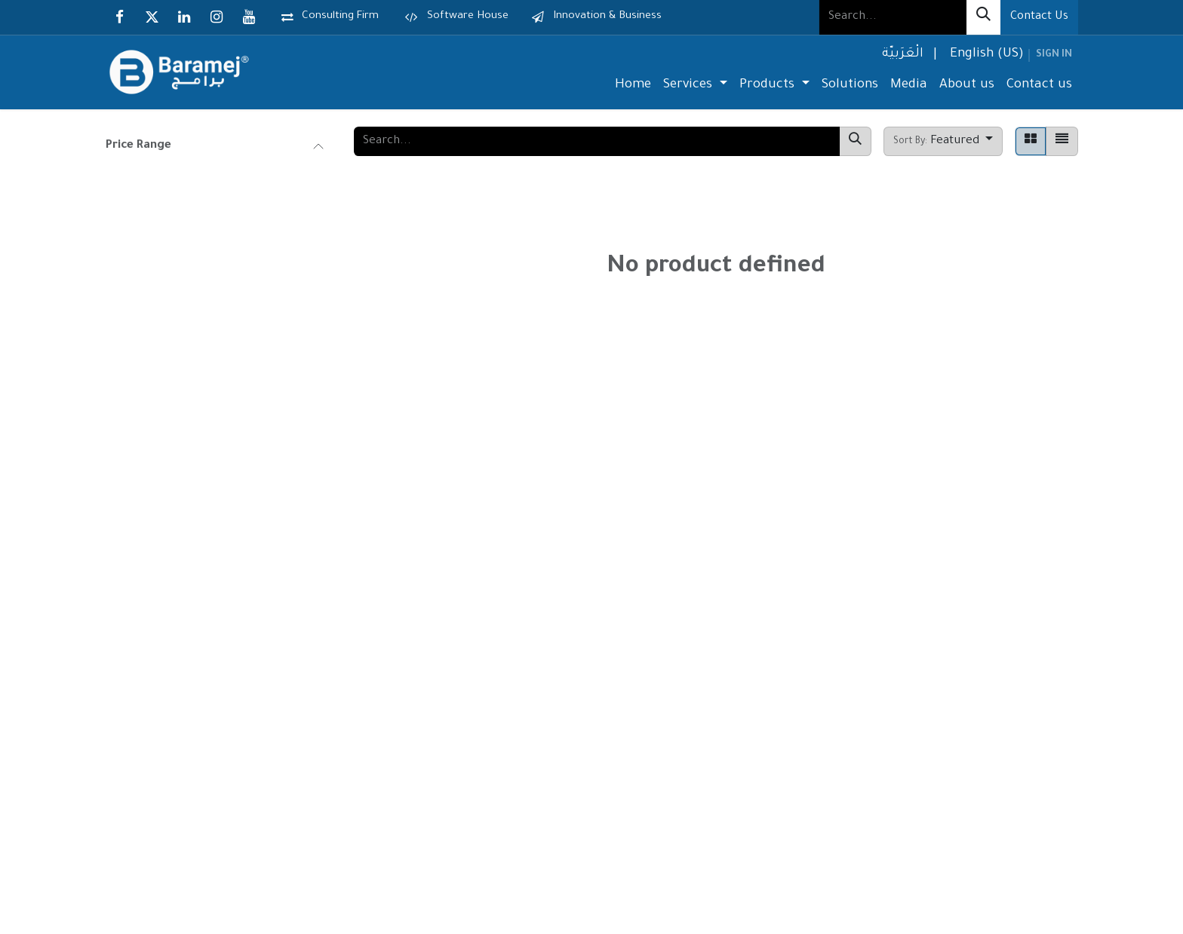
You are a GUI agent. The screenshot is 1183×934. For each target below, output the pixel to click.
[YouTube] (249, 17)
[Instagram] (216, 17)
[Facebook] (119, 17)
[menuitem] (901, 55)
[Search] (983, 17)
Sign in (1054, 55)
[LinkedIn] (184, 17)
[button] (943, 142)
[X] (151, 17)
